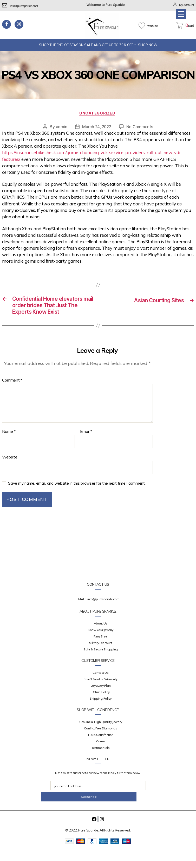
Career (100, 753)
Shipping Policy (101, 710)
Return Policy (101, 703)
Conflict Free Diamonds (100, 740)
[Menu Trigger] (181, 14)
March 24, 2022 (96, 127)
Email (86, 442)
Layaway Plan (101, 697)
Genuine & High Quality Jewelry (100, 733)
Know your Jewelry (100, 641)
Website (9, 468)
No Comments (140, 127)
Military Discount (100, 654)
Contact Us (100, 684)
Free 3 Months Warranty (100, 690)
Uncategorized (98, 114)
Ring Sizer (101, 648)
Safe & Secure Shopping (100, 661)
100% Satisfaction (100, 746)
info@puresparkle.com (23, 6)
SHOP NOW (147, 45)
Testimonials (101, 759)
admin (61, 127)
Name (9, 442)
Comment (12, 391)
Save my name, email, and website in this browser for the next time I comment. (76, 494)
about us (101, 635)
